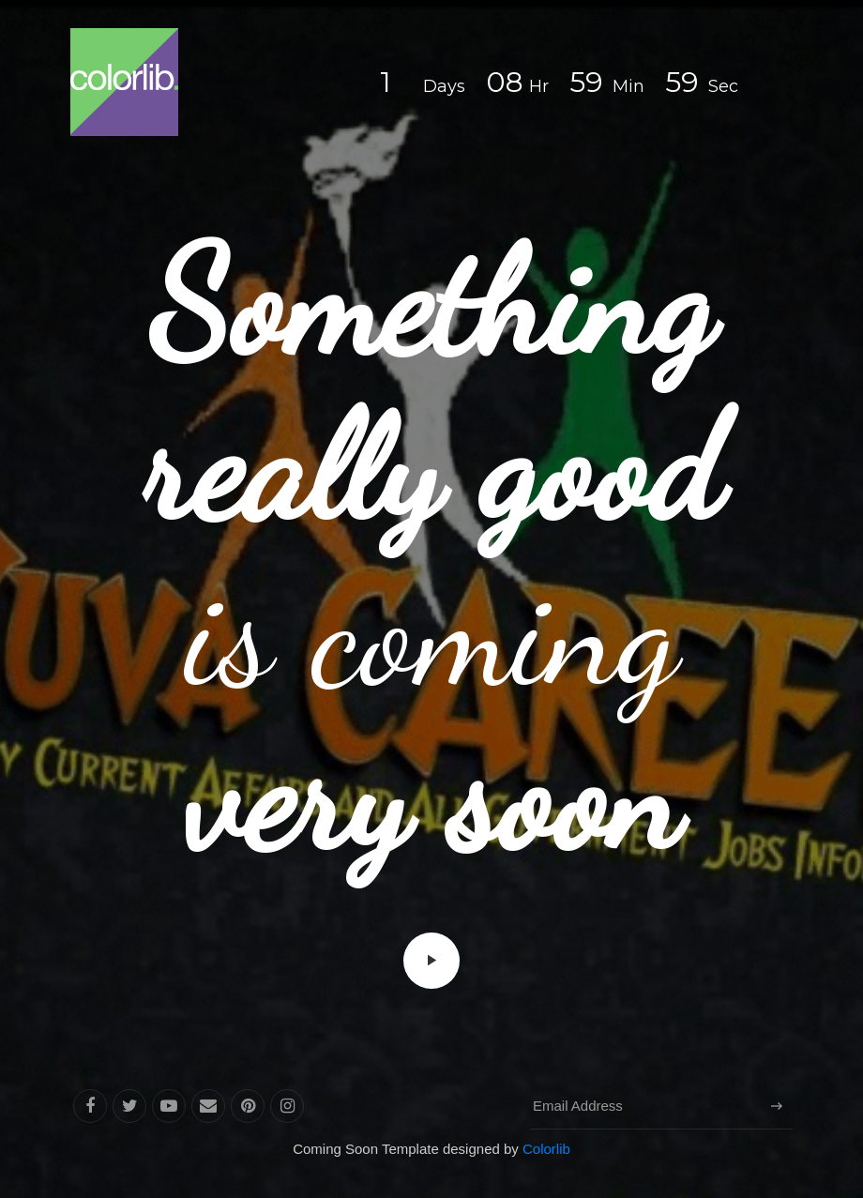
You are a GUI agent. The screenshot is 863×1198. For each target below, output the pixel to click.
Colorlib (546, 1149)
